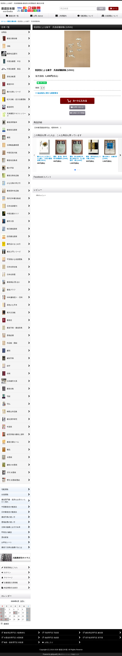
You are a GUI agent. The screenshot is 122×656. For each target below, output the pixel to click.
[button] (77, 113)
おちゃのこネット (57, 654)
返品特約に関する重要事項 (47, 93)
